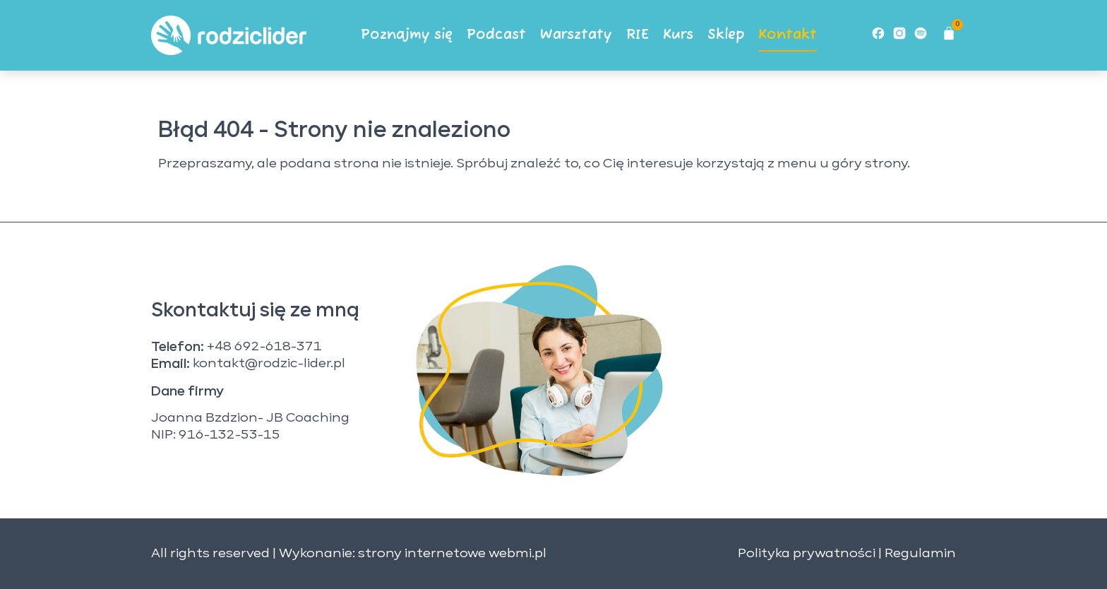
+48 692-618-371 (264, 346)
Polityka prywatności (806, 553)
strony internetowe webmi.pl (452, 553)
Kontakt (787, 35)
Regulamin (920, 553)
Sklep (725, 35)
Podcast (496, 35)
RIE (637, 35)
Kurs (678, 35)
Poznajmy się (407, 35)
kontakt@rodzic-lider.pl (269, 363)
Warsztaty (576, 35)
